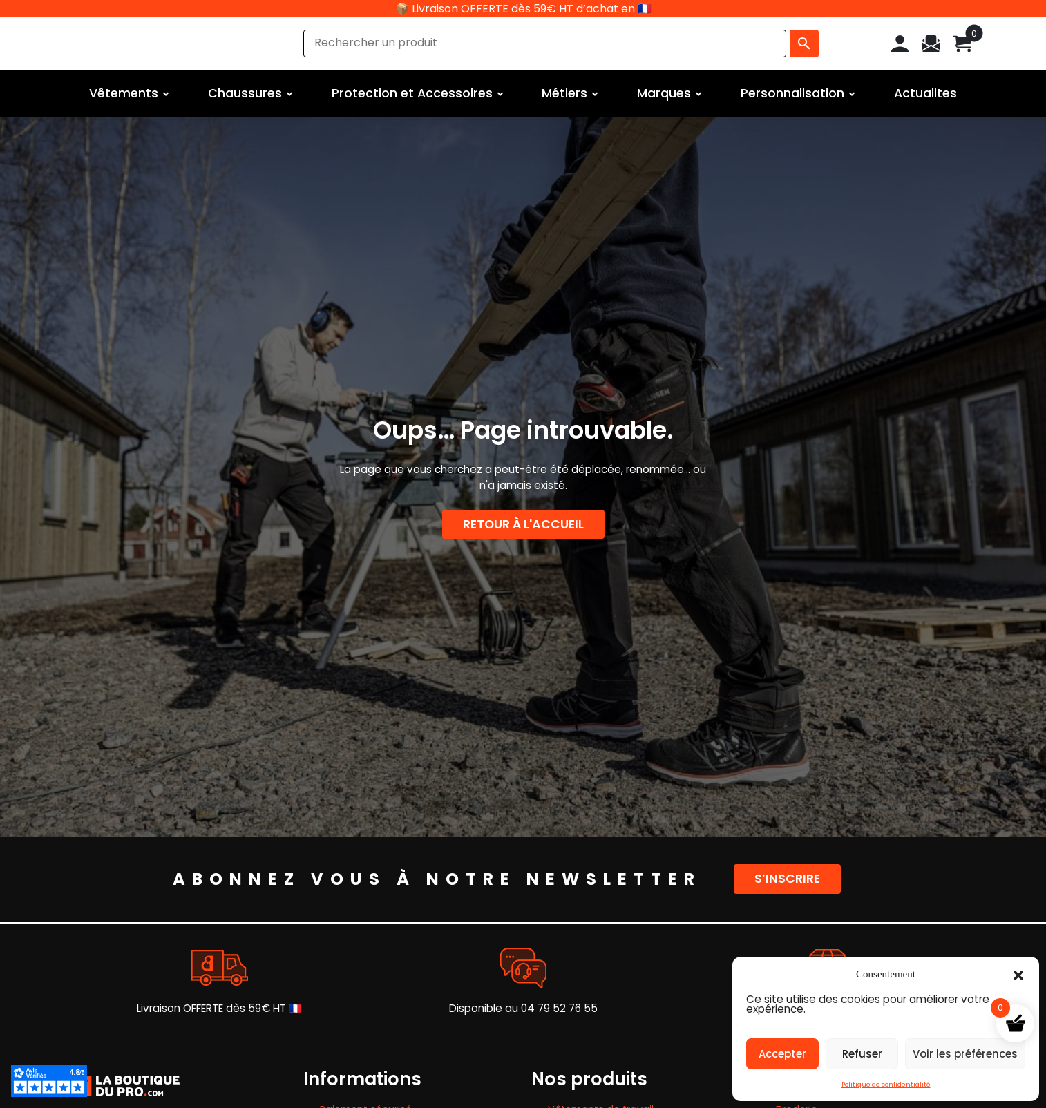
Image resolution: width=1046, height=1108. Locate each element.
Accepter (782, 1054)
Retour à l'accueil (523, 524)
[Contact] (931, 43)
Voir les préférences (965, 1054)
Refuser (862, 1054)
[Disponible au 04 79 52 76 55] (523, 968)
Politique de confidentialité (886, 1084)
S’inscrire (787, 878)
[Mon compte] (900, 43)
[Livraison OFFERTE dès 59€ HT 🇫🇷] (219, 968)
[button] (1018, 974)
